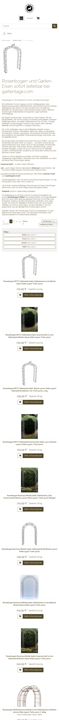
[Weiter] (25, 223)
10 (47, 224)
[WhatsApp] (21, 18)
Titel (49, 221)
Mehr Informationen (33, 295)
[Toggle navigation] (4, 33)
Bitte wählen (29, 235)
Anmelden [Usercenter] (30, 18)
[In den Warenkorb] (20, 295)
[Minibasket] (38, 18)
